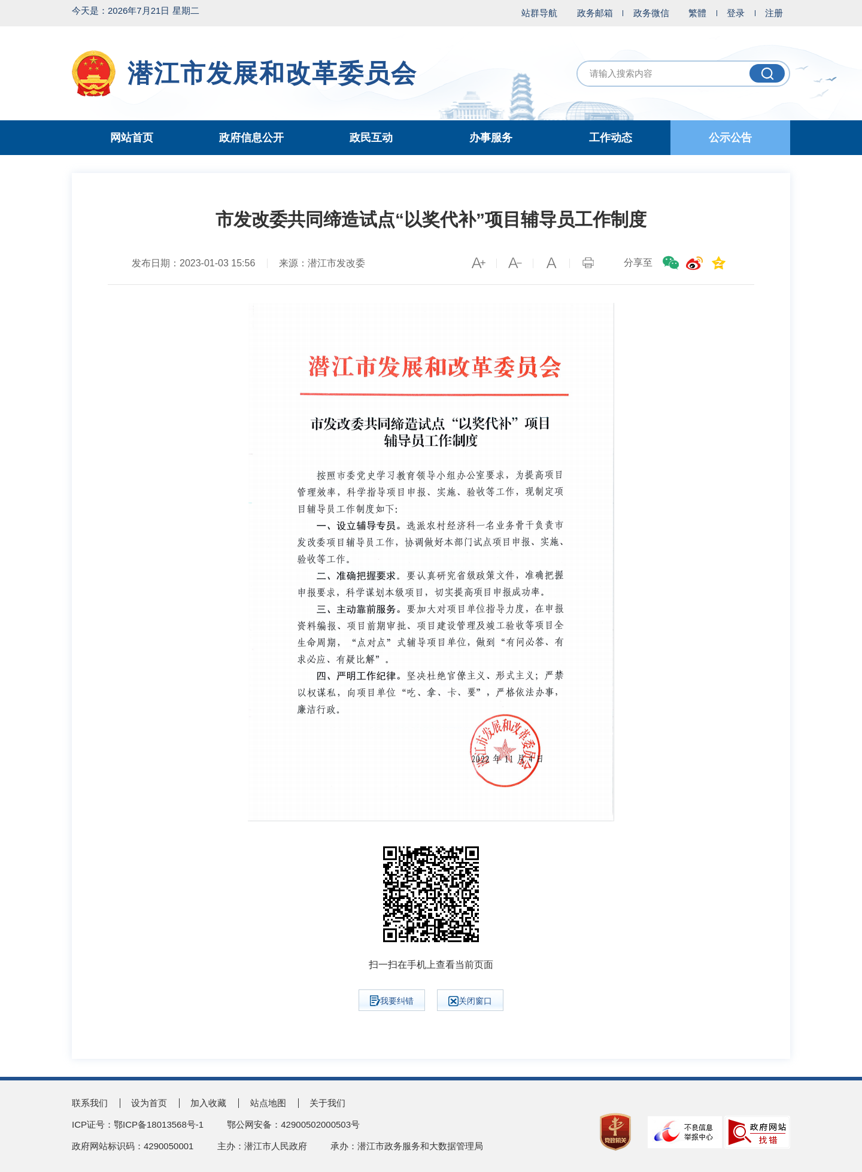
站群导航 (539, 13)
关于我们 (327, 1103)
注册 (774, 13)
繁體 (697, 13)
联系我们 (90, 1103)
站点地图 (268, 1103)
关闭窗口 (470, 1001)
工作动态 (610, 138)
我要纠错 (392, 1000)
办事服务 (490, 138)
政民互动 (371, 138)
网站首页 (131, 138)
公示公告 (730, 138)
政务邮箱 (595, 13)
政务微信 (651, 13)
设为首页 (149, 1103)
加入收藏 (208, 1103)
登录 (736, 13)
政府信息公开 (251, 138)
